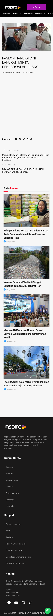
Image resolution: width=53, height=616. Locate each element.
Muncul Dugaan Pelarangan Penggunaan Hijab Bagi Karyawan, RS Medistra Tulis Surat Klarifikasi (25, 157)
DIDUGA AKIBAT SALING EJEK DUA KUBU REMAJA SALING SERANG (23, 170)
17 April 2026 (9, 242)
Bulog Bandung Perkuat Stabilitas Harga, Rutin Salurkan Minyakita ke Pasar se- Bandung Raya (26, 234)
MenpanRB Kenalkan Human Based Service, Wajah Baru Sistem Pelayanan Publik (25, 334)
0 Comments (28, 72)
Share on (6, 139)
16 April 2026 (10, 290)
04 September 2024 (11, 72)
